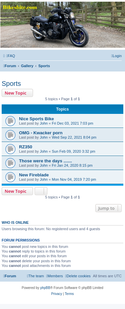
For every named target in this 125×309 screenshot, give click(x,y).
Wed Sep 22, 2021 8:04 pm (74, 137)
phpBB (45, 288)
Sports (11, 83)
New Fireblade (34, 174)
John (44, 123)
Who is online (15, 222)
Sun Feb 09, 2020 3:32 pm (73, 151)
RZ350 (25, 146)
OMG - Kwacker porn (40, 132)
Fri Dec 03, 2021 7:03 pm (72, 123)
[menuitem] (10, 56)
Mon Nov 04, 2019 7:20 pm (74, 179)
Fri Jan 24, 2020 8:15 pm (72, 165)
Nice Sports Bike (36, 118)
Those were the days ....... (45, 160)
